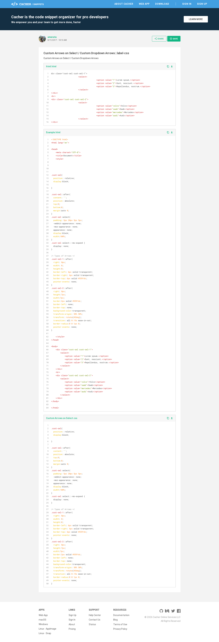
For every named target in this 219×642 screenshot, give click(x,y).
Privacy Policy (120, 628)
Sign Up (202, 3)
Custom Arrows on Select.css (61, 418)
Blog (115, 619)
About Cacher (123, 3)
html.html (51, 66)
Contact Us (94, 619)
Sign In (186, 3)
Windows (43, 624)
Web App (144, 3)
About (72, 624)
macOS (42, 619)
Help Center (95, 615)
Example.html (53, 132)
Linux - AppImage (47, 628)
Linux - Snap (45, 633)
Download (162, 3)
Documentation (121, 615)
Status (92, 624)
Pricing (72, 628)
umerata (52, 37)
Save (174, 38)
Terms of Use (120, 624)
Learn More (196, 19)
